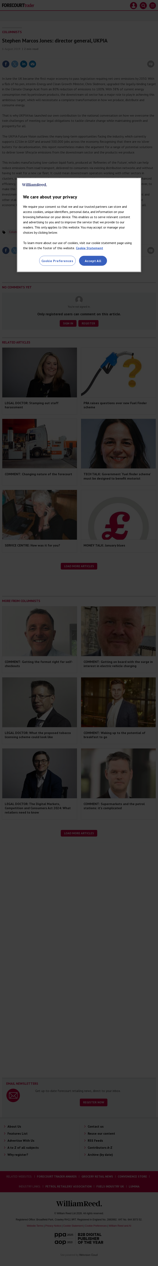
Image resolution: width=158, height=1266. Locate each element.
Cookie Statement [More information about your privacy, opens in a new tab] (89, 248)
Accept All (93, 261)
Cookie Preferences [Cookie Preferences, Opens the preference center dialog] (57, 261)
